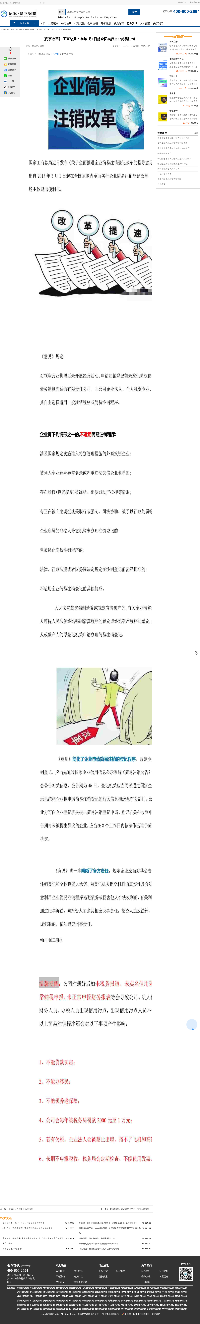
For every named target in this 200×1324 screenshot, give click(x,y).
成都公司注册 (23, 1288)
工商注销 (60, 1276)
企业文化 (146, 1276)
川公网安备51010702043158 (137, 1314)
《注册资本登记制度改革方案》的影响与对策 (99, 1249)
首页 (12, 29)
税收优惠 (103, 1276)
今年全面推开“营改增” (12, 1249)
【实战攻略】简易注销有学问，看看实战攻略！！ (131, 1209)
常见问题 (61, 1265)
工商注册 (54, 54)
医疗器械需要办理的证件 (168, 169)
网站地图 (156, 1314)
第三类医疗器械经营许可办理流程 (172, 143)
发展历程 (163, 1276)
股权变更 (162, 184)
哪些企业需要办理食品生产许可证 (172, 164)
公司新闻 (146, 1282)
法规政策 (120, 1271)
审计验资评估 (80, 1282)
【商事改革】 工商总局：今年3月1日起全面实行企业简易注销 (47, 29)
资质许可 (60, 1282)
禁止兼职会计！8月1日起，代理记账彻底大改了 (23, 1223)
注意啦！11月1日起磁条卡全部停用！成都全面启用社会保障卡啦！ (108, 1223)
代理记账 (78, 1271)
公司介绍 (163, 1271)
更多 (196, 133)
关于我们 (146, 1265)
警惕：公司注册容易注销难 (21, 1209)
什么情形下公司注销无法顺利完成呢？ (174, 159)
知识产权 (78, 1276)
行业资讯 (104, 1265)
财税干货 (103, 1271)
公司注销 (19, 29)
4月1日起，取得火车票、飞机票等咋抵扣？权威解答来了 (27, 1228)
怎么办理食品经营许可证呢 (169, 179)
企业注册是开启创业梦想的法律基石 (173, 148)
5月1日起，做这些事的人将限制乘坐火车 (97, 1238)
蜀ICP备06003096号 (110, 1314)
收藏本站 (195, 2)
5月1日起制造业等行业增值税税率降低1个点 (98, 1244)
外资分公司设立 (164, 153)
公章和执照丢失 (164, 174)
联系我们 (146, 1271)
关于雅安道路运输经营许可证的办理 (173, 138)
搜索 (134, 12)
